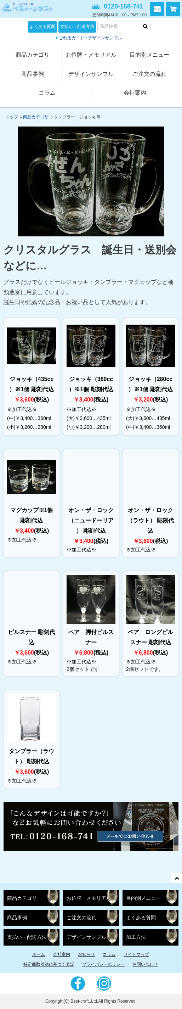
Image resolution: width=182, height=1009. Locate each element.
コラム (47, 93)
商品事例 (32, 74)
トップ (11, 116)
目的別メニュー (149, 55)
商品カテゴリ (33, 55)
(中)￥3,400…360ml (29, 418)
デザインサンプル (105, 37)
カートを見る (173, 9)
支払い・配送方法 (77, 26)
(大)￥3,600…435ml (89, 418)
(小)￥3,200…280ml (29, 427)
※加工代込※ (22, 409)
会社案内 (135, 93)
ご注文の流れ (149, 74)
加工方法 (136, 937)
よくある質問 (42, 26)
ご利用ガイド (71, 37)
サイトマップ (136, 954)
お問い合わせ (157, 9)
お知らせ (86, 954)
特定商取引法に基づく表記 (48, 964)
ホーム (38, 954)
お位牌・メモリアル (91, 55)
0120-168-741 (123, 6)
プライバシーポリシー (103, 964)
